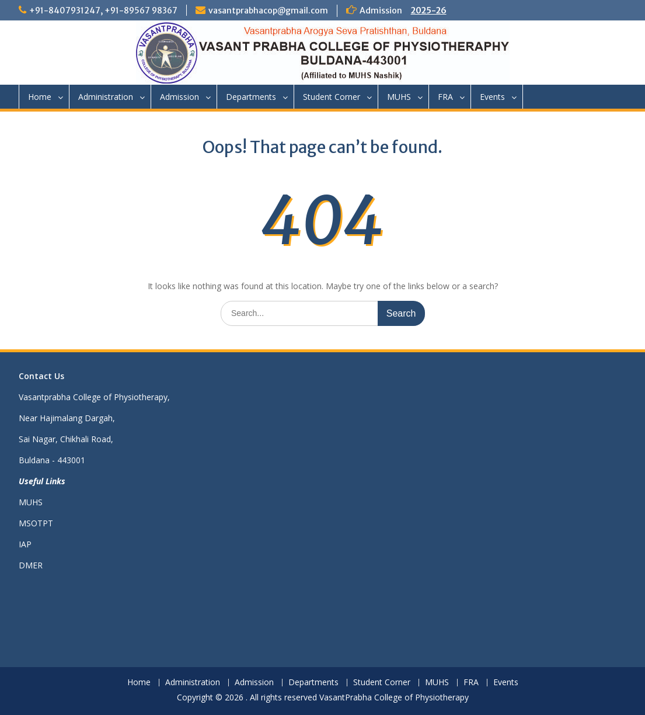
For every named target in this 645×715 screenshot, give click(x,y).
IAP (25, 544)
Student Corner (331, 96)
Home (39, 96)
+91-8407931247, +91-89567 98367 (103, 10)
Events (492, 96)
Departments (251, 96)
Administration (105, 96)
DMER (31, 565)
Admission (179, 96)
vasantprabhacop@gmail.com (268, 10)
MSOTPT (36, 523)
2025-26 (429, 10)
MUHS (399, 96)
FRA (445, 96)
